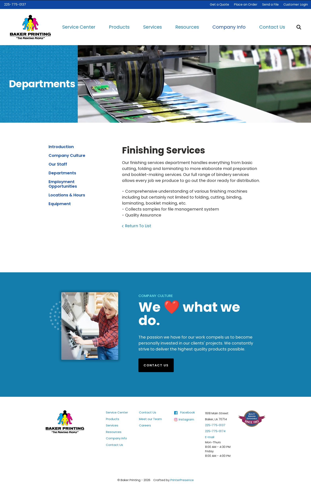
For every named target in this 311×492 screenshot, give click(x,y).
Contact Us (272, 27)
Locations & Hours (67, 195)
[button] (299, 26)
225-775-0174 (215, 431)
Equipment (60, 203)
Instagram (186, 419)
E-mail (209, 437)
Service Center (78, 27)
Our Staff (58, 164)
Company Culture (67, 155)
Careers (145, 425)
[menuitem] (78, 26)
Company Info (229, 27)
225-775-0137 (15, 4)
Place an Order (245, 4)
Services (152, 27)
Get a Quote (219, 4)
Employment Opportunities (63, 184)
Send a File (270, 4)
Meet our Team (150, 418)
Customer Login (295, 4)
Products (119, 27)
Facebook (187, 412)
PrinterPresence (182, 480)
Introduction (61, 146)
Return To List (138, 225)
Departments (62, 173)
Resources (187, 27)
